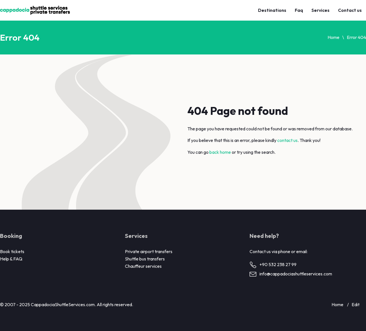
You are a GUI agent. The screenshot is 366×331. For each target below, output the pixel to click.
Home (333, 37)
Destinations (272, 10)
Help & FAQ (11, 259)
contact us (287, 140)
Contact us (350, 10)
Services (320, 10)
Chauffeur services (143, 266)
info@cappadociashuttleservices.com (295, 274)
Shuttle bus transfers (145, 259)
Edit (355, 304)
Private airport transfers (148, 251)
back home (220, 152)
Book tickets (12, 251)
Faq (299, 10)
